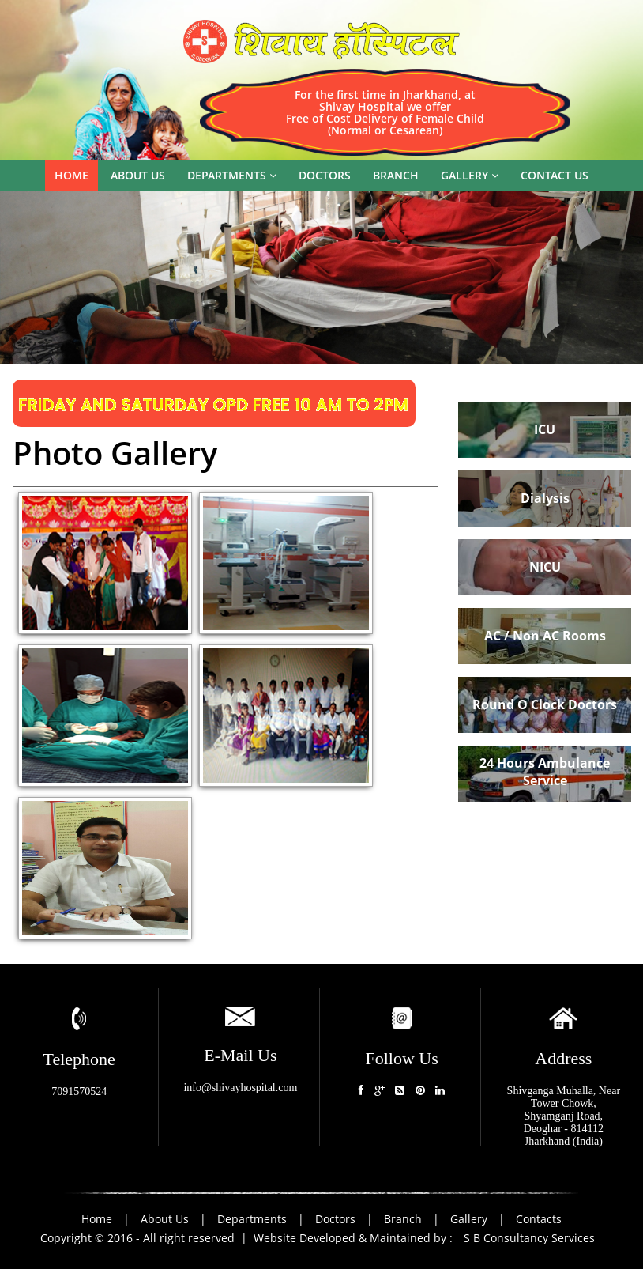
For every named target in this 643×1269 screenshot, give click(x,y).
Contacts (539, 1218)
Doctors (325, 175)
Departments (231, 175)
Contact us (554, 175)
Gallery (469, 175)
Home (71, 175)
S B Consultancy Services (529, 1237)
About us (138, 175)
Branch (396, 175)
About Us (166, 1218)
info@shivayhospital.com (240, 1087)
